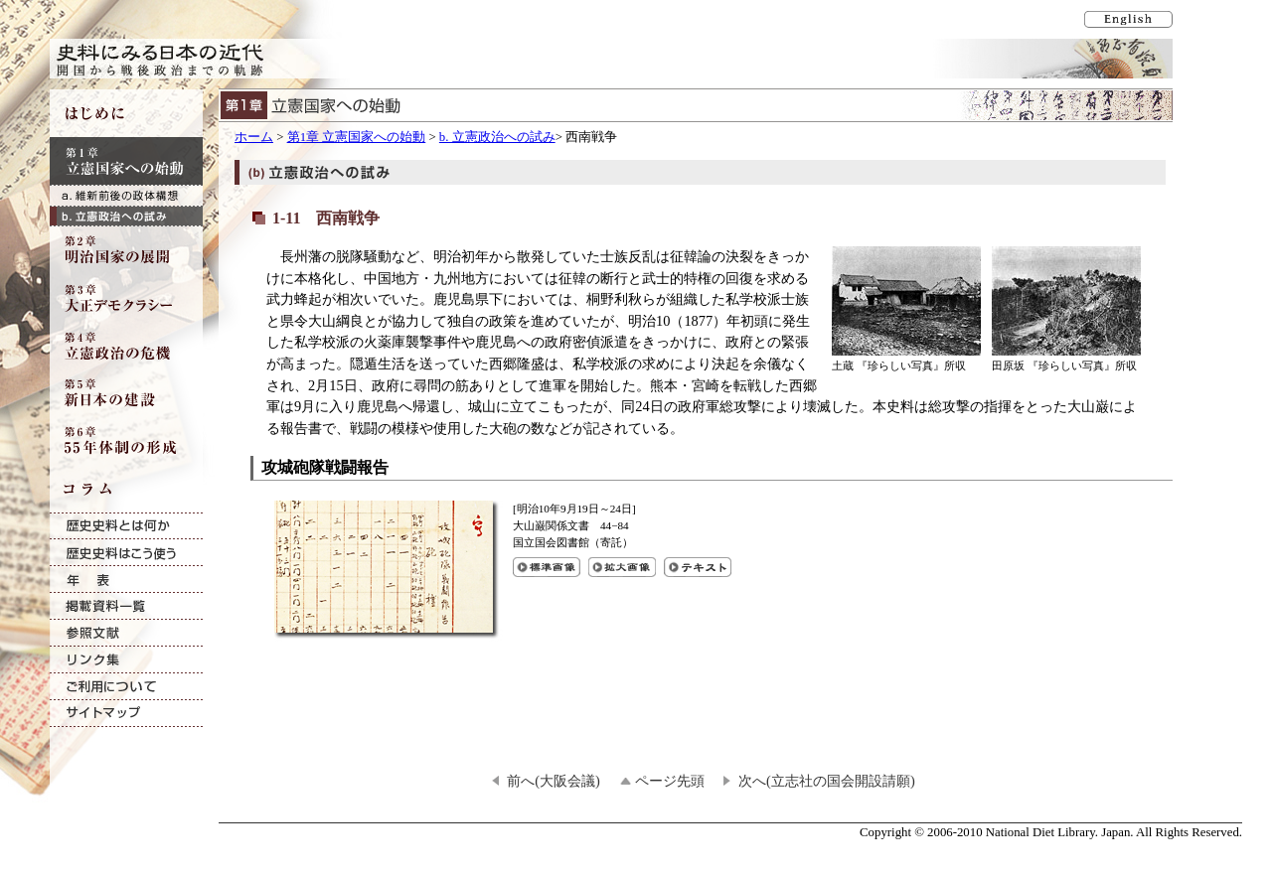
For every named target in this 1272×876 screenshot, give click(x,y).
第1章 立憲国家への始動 (356, 137)
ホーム (254, 137)
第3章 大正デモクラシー (126, 298)
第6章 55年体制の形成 (126, 441)
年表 (126, 579)
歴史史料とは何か (126, 525)
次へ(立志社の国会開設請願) (826, 781)
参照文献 (126, 633)
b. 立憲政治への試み (497, 137)
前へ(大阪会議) (553, 781)
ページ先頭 (670, 781)
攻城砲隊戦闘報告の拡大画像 (622, 567)
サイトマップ (126, 713)
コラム (126, 488)
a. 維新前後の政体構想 (126, 195)
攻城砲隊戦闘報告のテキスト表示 (697, 567)
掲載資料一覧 (126, 606)
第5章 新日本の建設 (126, 393)
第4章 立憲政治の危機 (126, 345)
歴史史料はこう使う (126, 552)
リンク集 (126, 660)
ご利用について (126, 686)
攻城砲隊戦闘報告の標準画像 (546, 567)
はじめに (126, 113)
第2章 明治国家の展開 (126, 250)
